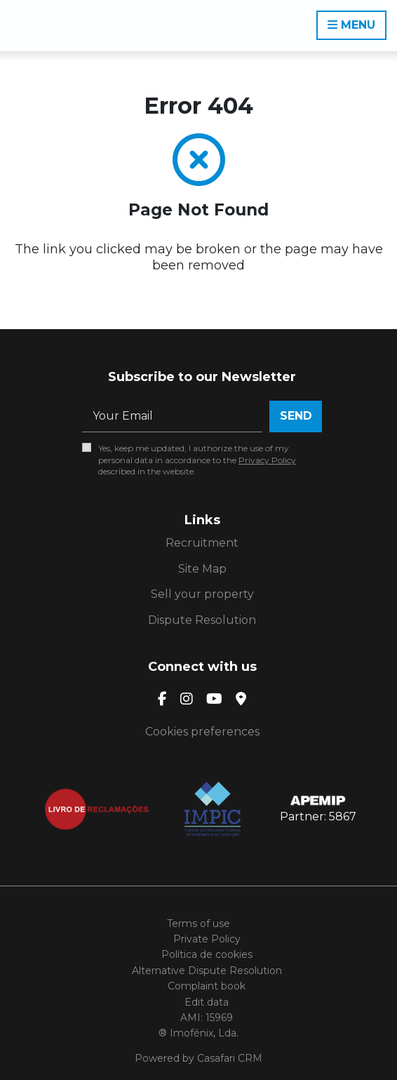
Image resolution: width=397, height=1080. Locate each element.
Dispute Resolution (202, 620)
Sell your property (202, 594)
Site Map (202, 568)
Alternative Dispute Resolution (207, 970)
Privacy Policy (267, 460)
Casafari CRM (229, 1058)
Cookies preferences (202, 731)
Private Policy (207, 939)
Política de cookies (207, 954)
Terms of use (198, 923)
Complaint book (206, 986)
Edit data (206, 1002)
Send (296, 415)
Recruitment (202, 542)
